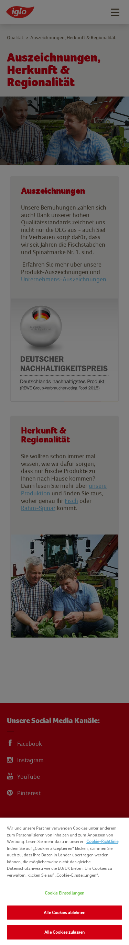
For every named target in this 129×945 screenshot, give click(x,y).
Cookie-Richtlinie (102, 841)
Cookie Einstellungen (65, 893)
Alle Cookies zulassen (64, 932)
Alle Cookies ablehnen (64, 912)
